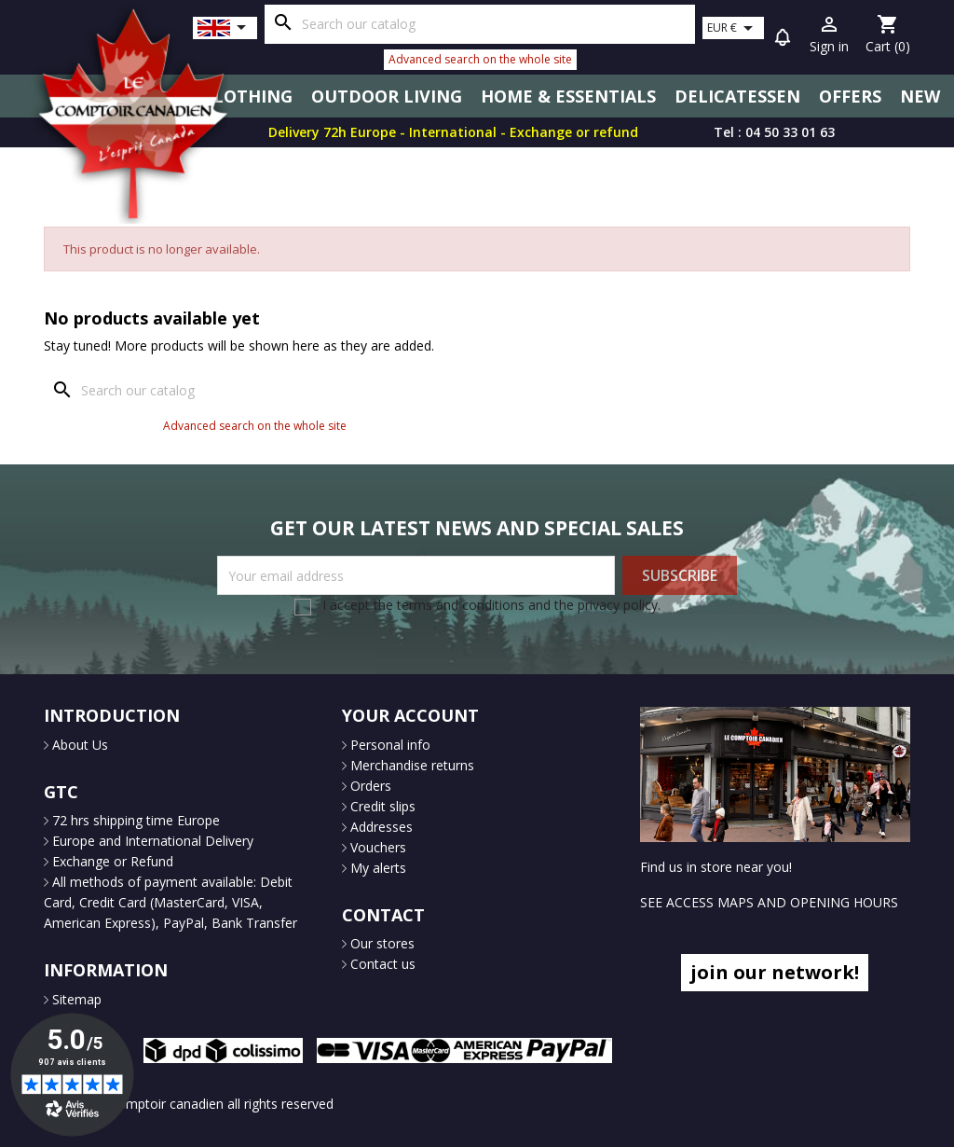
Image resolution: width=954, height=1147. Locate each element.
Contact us (381, 964)
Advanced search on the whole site (480, 59)
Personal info (388, 744)
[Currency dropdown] (733, 28)
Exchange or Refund (110, 861)
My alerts (376, 868)
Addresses (380, 827)
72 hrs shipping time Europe (134, 820)
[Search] (480, 24)
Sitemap (75, 999)
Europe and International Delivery (150, 841)
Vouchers (376, 847)
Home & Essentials (568, 96)
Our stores (381, 943)
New (920, 96)
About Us (78, 744)
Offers (850, 96)
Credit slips (381, 806)
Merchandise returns (410, 765)
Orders (369, 786)
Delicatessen (737, 96)
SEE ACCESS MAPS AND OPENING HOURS (769, 902)
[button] (782, 40)
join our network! (774, 972)
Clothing (247, 96)
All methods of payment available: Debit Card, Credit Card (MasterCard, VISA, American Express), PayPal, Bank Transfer (170, 902)
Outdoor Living (386, 96)
